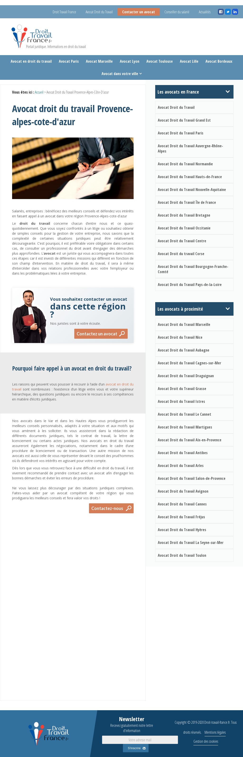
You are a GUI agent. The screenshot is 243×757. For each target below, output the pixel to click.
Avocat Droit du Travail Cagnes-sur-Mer (189, 363)
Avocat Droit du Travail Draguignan (186, 375)
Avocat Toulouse (159, 61)
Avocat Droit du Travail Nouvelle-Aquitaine (192, 189)
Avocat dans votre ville (120, 73)
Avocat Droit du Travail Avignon (183, 491)
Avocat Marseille (99, 61)
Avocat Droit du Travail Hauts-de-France (190, 176)
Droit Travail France (64, 11)
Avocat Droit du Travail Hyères (182, 529)
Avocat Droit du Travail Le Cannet (184, 414)
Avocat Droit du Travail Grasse (182, 388)
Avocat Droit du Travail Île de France (187, 202)
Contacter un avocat (138, 11)
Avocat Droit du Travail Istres (181, 401)
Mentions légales (215, 732)
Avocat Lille (189, 61)
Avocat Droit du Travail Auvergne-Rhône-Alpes (190, 148)
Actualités (204, 11)
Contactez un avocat (97, 333)
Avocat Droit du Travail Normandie (185, 164)
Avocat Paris (69, 61)
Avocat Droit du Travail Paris (180, 133)
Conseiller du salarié (176, 11)
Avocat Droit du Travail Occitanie (184, 228)
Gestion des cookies (205, 741)
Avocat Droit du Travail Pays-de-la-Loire (190, 284)
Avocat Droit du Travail (99, 11)
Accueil (39, 92)
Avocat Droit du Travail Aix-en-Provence (189, 440)
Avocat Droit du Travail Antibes (183, 452)
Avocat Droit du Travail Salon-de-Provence (191, 478)
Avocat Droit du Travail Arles (181, 465)
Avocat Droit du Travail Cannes (182, 504)
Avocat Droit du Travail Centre (182, 240)
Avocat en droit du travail (31, 61)
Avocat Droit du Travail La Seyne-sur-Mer (191, 542)
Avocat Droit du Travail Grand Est (184, 120)
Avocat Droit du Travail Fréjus (181, 516)
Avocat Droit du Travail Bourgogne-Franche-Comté (193, 269)
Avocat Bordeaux (219, 61)
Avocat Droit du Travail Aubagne (183, 350)
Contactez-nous (107, 508)
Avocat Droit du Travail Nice (180, 337)
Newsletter (131, 724)
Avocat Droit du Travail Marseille (184, 324)
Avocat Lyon (129, 61)
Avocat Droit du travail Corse (181, 253)
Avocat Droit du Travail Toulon (182, 555)
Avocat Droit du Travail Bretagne (184, 215)
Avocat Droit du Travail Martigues (185, 427)
